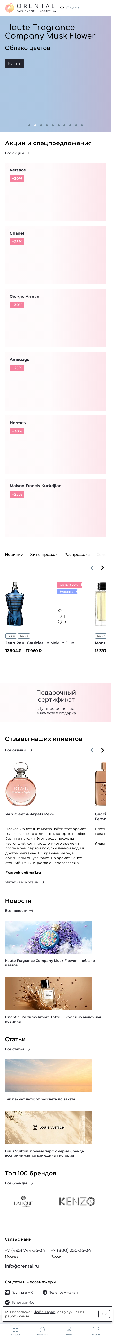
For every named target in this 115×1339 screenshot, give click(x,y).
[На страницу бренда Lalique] (33, 1201)
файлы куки (44, 1312)
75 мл (11, 635)
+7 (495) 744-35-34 (25, 1250)
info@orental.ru (22, 1266)
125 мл (24, 635)
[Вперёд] (102, 568)
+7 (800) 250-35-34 (71, 1250)
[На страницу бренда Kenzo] (86, 1201)
